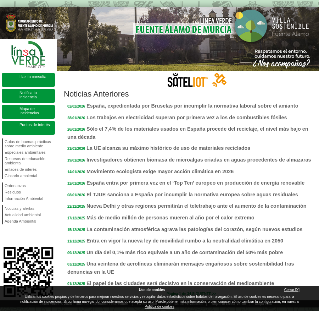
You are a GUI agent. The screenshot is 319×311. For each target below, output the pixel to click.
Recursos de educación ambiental (25, 161)
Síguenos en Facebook (6, 235)
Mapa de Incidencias (29, 111)
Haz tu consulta (32, 77)
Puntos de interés (34, 124)
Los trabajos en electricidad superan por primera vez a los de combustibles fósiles (186, 117)
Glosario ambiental (21, 176)
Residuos (13, 192)
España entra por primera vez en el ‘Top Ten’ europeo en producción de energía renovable (195, 183)
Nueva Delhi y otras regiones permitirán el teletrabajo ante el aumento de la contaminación (196, 206)
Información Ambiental (24, 198)
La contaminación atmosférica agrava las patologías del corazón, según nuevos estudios (194, 229)
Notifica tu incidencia (28, 95)
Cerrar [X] (292, 290)
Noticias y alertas (19, 208)
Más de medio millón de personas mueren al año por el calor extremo (170, 217)
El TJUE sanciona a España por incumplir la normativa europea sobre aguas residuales (192, 194)
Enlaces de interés (21, 169)
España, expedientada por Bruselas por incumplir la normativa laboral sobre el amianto (192, 106)
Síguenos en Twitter (17, 235)
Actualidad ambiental (23, 215)
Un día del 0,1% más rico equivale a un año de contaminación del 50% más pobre (184, 252)
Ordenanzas (15, 186)
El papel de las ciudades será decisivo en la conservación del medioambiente (180, 283)
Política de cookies (159, 307)
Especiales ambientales (25, 152)
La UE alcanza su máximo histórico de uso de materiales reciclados (168, 148)
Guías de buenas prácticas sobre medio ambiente (28, 144)
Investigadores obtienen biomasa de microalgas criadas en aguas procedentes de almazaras (198, 160)
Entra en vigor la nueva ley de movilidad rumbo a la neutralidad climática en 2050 (184, 241)
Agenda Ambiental (20, 221)
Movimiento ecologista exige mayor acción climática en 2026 (160, 171)
